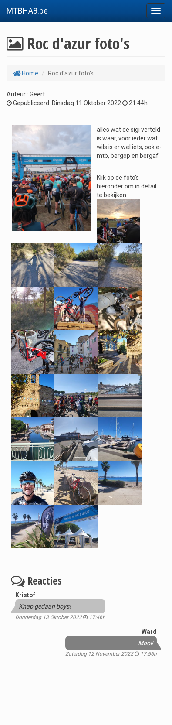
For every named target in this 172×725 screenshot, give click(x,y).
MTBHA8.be (27, 10)
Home (25, 73)
